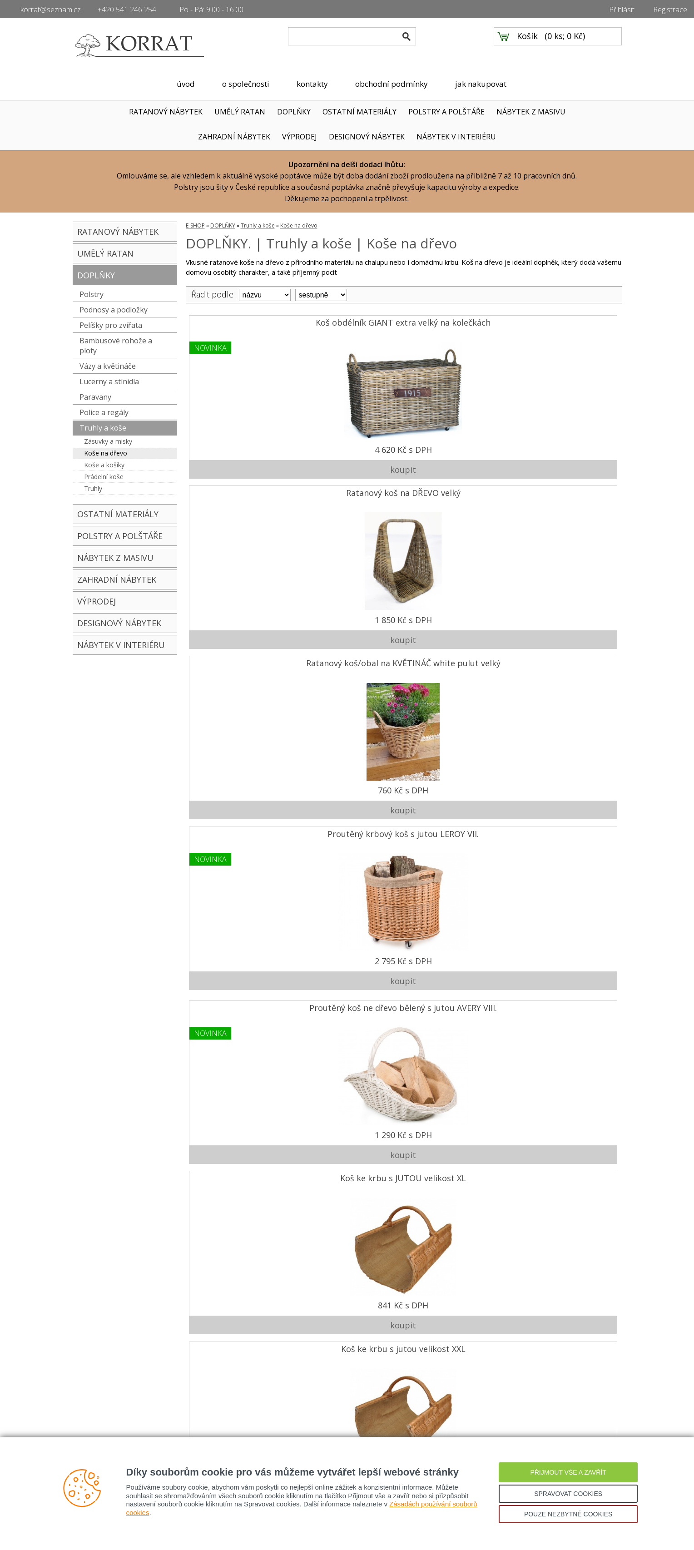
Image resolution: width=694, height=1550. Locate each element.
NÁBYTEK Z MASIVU (530, 112)
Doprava (266, 1364)
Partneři (86, 1419)
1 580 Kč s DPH (456, 780)
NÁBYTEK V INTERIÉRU (456, 137)
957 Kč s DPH (456, 1114)
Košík (527, 45)
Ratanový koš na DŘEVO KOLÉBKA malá (239, 993)
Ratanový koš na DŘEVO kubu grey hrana (456, 659)
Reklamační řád (228, 1391)
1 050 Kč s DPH (456, 947)
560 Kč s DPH (239, 1281)
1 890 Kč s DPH (564, 780)
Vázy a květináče (107, 366)
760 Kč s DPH (456, 446)
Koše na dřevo (105, 453)
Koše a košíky (104, 465)
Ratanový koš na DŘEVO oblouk (348, 659)
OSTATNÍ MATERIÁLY (359, 112)
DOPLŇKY (294, 112)
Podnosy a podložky (113, 310)
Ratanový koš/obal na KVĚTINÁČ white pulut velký (456, 324)
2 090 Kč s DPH (239, 947)
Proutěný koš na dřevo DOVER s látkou (564, 659)
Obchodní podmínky (236, 1378)
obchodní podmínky (391, 84)
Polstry (91, 294)
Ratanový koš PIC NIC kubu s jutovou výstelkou (240, 659)
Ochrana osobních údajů (244, 1405)
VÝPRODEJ (299, 137)
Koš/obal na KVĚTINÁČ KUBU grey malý (239, 1160)
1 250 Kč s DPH (239, 1114)
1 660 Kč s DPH (239, 780)
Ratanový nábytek (101, 1405)
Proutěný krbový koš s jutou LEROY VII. (564, 324)
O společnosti (95, 1378)
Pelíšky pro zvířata (110, 325)
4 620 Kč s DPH (239, 446)
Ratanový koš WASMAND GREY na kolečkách (564, 826)
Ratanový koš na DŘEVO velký (348, 324)
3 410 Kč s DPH (456, 1281)
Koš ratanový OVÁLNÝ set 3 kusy (455, 993)
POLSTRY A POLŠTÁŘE (446, 112)
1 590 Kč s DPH (564, 613)
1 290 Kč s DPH (239, 613)
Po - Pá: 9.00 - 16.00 (211, 10)
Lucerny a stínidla (109, 381)
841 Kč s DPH (347, 613)
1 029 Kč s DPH (456, 613)
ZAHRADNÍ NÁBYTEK (234, 137)
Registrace (670, 10)
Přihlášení (219, 1419)
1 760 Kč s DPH (348, 780)
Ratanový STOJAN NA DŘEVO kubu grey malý (347, 1160)
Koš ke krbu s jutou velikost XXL (456, 491)
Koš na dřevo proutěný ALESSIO (564, 491)
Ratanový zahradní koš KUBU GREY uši (456, 826)
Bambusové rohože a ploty (115, 346)
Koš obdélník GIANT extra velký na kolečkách (239, 324)
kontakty (312, 84)
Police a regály (104, 412)
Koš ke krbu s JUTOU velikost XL (348, 491)
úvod (186, 84)
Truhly (93, 488)
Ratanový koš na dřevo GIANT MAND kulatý (239, 826)
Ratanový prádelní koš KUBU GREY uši (563, 993)
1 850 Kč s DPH (348, 446)
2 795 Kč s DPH (564, 446)
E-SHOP (195, 225)
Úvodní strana (95, 1364)
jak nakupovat (480, 84)
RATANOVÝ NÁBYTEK (166, 112)
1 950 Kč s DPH (348, 1281)
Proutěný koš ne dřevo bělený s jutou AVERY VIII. (239, 491)
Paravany (95, 397)
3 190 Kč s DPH (564, 947)
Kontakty (87, 1391)
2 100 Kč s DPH (348, 1114)
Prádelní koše (104, 476)
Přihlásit (622, 10)
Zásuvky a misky (108, 441)
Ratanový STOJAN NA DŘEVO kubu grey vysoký (455, 1160)
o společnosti (245, 84)
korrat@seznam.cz (50, 10)
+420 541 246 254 (127, 10)
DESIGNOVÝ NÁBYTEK (367, 137)
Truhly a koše (102, 428)
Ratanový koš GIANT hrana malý (347, 993)
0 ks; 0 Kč (565, 45)
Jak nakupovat (226, 1364)
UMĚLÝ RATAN (239, 112)
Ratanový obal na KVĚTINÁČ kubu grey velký (347, 826)
